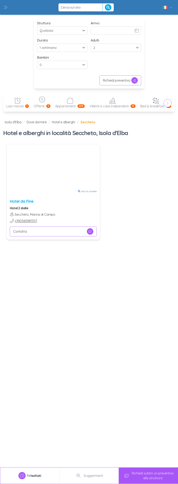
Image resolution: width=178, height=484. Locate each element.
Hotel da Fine (21, 201)
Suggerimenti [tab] (89, 475)
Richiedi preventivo (120, 80)
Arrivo (95, 23)
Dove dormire (37, 122)
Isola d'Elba (13, 122)
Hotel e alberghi (63, 122)
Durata (42, 40)
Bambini (43, 57)
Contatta (53, 231)
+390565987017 (26, 221)
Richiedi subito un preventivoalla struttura (148, 475)
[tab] (29, 475)
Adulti (95, 40)
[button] (6, 7)
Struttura (43, 23)
